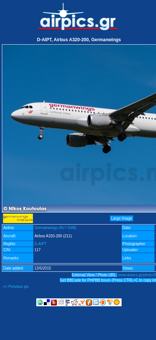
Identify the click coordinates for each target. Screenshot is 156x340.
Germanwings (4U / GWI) (55, 228)
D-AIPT (40, 244)
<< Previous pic (16, 287)
